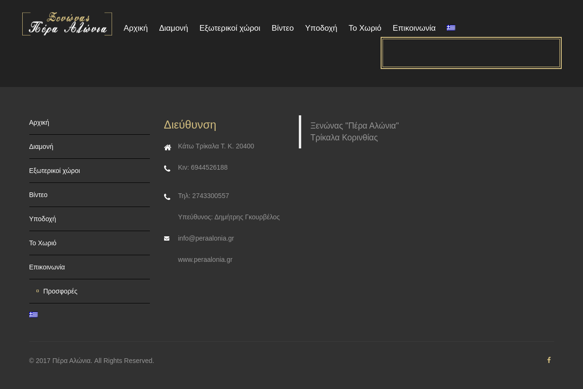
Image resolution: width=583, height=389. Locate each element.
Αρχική (136, 28)
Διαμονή (173, 28)
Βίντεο (282, 28)
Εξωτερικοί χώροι (230, 28)
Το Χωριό (364, 28)
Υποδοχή (321, 28)
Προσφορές (61, 291)
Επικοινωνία (413, 28)
